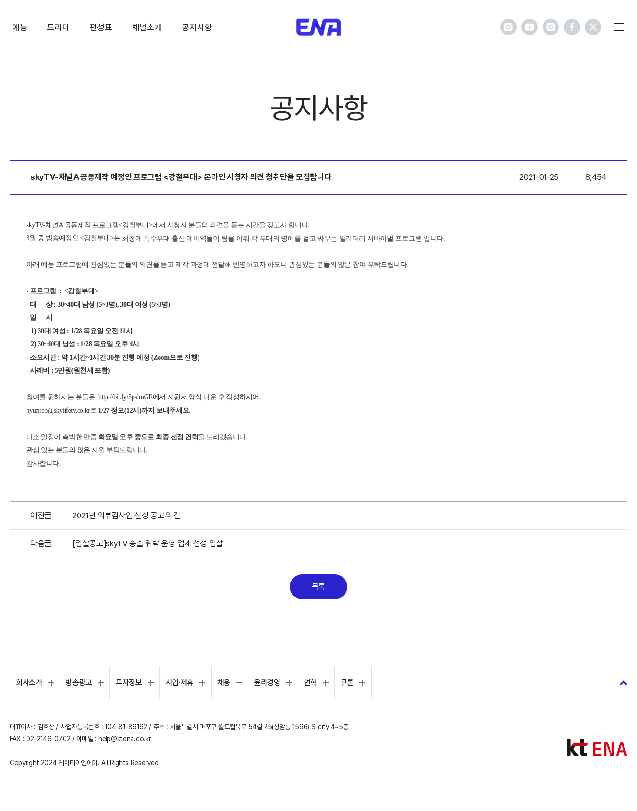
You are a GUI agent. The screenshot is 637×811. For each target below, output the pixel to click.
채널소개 (147, 27)
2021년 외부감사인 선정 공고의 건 (126, 515)
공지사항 (197, 27)
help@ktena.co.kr (124, 739)
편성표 (101, 27)
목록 (318, 586)
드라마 (58, 27)
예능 (19, 27)
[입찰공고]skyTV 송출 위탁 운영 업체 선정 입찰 (147, 543)
